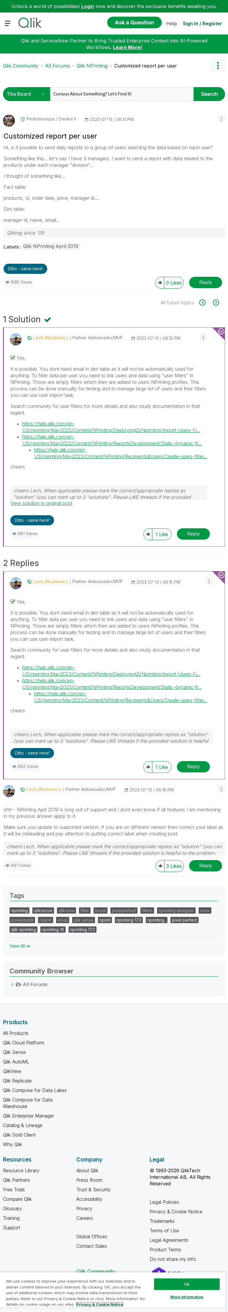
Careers (84, 1218)
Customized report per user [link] (145, 66)
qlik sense (84, 920)
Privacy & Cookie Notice (176, 1211)
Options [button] (217, 66)
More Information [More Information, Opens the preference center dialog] (187, 1296)
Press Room (89, 1180)
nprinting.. (156, 920)
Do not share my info (173, 1259)
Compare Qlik (17, 1199)
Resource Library (21, 1170)
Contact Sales (91, 1246)
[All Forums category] (12, 984)
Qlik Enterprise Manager (28, 1116)
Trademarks (162, 1221)
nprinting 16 (53, 929)
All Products (15, 1033)
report (45, 920)
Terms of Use (164, 1231)
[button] (221, 118)
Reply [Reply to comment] (193, 534)
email (63, 920)
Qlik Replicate (17, 1081)
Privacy (84, 1209)
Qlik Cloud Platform (23, 1043)
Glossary (12, 1209)
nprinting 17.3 (128, 920)
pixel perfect (184, 920)
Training (11, 1218)
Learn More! (127, 47)
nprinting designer (176, 910)
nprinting (19, 910)
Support (11, 1228)
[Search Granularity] (27, 94)
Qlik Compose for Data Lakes (35, 1090)
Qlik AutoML (16, 1062)
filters (147, 910)
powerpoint (22, 920)
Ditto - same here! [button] (25, 268)
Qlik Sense (14, 1052)
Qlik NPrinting (92, 66)
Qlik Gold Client (19, 1135)
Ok (186, 1284)
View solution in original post (41, 503)
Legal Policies (164, 1202)
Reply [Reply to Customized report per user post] (205, 282)
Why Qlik (12, 1144)
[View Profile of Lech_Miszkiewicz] (50, 337)
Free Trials (14, 1189)
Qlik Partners (16, 1180)
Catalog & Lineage (22, 1125)
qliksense (43, 910)
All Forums (57, 66)
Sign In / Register (202, 23)
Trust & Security (93, 1189)
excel (100, 910)
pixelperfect (124, 910)
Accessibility (89, 1199)
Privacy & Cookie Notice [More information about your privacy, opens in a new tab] (99, 1304)
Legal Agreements (169, 1240)
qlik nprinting (23, 929)
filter (84, 910)
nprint (104, 920)
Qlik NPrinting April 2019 (50, 246)
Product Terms (165, 1250)
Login (87, 6)
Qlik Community (20, 66)
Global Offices (91, 1236)
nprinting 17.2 (82, 929)
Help (171, 23)
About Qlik (87, 1170)
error (205, 910)
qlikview (66, 910)
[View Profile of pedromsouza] (40, 119)
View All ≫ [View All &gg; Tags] (20, 945)
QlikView (12, 1071)
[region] (113, 1292)
